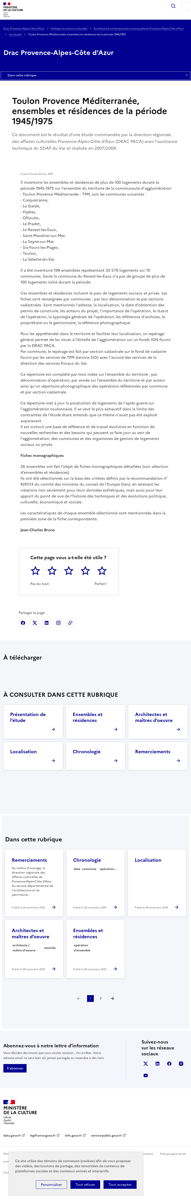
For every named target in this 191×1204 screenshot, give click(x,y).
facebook (169, 1089)
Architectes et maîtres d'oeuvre (154, 743)
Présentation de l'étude (28, 743)
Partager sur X (35, 649)
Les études (15, 34)
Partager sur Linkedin (46, 649)
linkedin (157, 1089)
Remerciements (152, 777)
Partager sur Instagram (58, 649)
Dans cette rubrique (95, 75)
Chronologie (87, 777)
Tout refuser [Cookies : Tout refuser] (85, 1184)
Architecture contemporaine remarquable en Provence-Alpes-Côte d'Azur (139, 28)
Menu (185, 6)
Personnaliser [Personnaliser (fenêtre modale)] (51, 1184)
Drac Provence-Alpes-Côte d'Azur (24, 28)
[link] (79, 1024)
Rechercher (173, 6)
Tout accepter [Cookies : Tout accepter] (120, 1184)
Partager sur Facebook (23, 649)
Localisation (23, 777)
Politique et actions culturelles (69, 28)
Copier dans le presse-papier (70, 649)
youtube (145, 1101)
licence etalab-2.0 (89, 1198)
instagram (181, 1089)
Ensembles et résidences (87, 743)
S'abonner (15, 1094)
